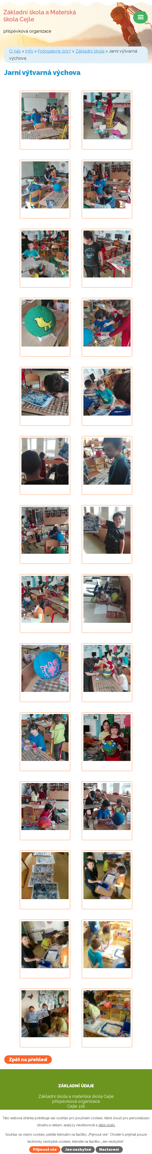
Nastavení (109, 1149)
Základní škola (89, 51)
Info (29, 51)
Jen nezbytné (78, 1149)
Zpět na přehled (28, 1059)
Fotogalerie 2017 (54, 51)
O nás (15, 51)
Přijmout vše (45, 1149)
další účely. (107, 1125)
